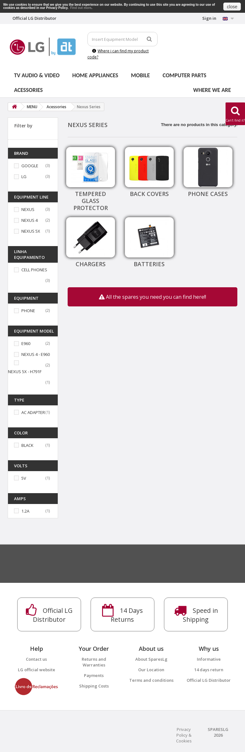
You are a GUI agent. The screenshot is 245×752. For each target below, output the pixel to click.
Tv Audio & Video (37, 75)
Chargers (91, 264)
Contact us (36, 659)
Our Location (151, 670)
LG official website (36, 670)
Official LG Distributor (209, 680)
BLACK (27, 445)
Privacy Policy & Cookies (184, 735)
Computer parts (184, 75)
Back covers (149, 194)
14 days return (208, 670)
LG (23, 176)
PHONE (28, 310)
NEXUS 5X (30, 231)
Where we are (212, 90)
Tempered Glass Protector (90, 201)
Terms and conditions (151, 680)
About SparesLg (151, 659)
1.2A (25, 511)
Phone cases (208, 194)
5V (23, 478)
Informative (209, 659)
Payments (94, 675)
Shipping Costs (94, 686)
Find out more (81, 8)
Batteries (149, 264)
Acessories (28, 90)
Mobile (140, 75)
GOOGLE (29, 166)
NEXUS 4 (29, 220)
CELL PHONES (34, 270)
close (232, 6)
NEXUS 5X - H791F (24, 371)
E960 (25, 343)
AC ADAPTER (33, 412)
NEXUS (27, 209)
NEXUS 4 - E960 (35, 354)
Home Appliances (95, 75)
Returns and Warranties (94, 662)
